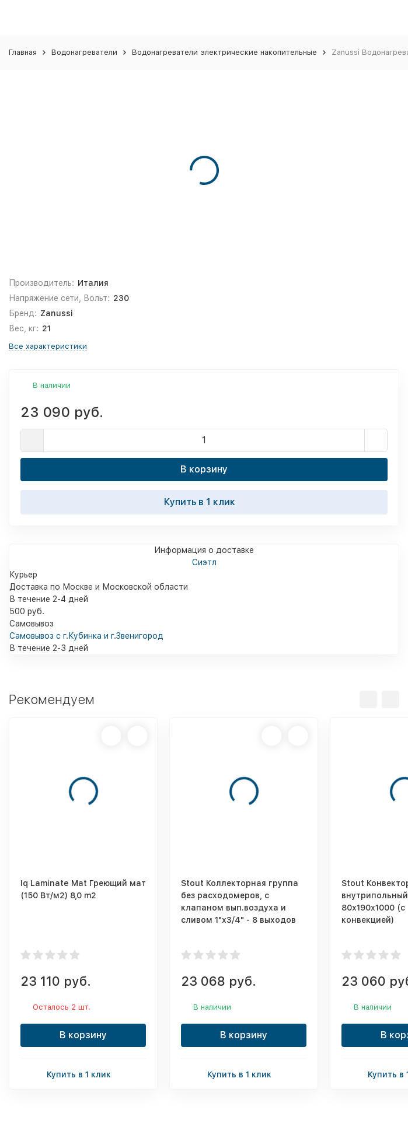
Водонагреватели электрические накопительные (224, 52)
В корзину (204, 469)
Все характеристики (48, 346)
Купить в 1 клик (204, 501)
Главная (23, 52)
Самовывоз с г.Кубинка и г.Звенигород (86, 635)
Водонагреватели (84, 52)
